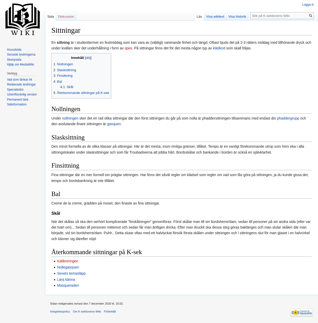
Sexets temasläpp (71, 273)
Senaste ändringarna (21, 54)
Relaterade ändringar (21, 84)
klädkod (219, 48)
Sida (50, 16)
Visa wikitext (215, 16)
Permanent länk (17, 99)
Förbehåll (110, 311)
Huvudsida (14, 49)
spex (128, 48)
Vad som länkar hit (19, 79)
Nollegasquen (68, 267)
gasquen (114, 124)
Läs (199, 16)
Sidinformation (17, 104)
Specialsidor (15, 89)
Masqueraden (68, 285)
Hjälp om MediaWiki (20, 64)
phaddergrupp (288, 118)
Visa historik (237, 16)
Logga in (308, 4)
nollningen (70, 118)
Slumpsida (14, 59)
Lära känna (66, 279)
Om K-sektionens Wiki (87, 311)
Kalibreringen (67, 261)
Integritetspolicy (60, 311)
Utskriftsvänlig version (22, 94)
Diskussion (66, 16)
